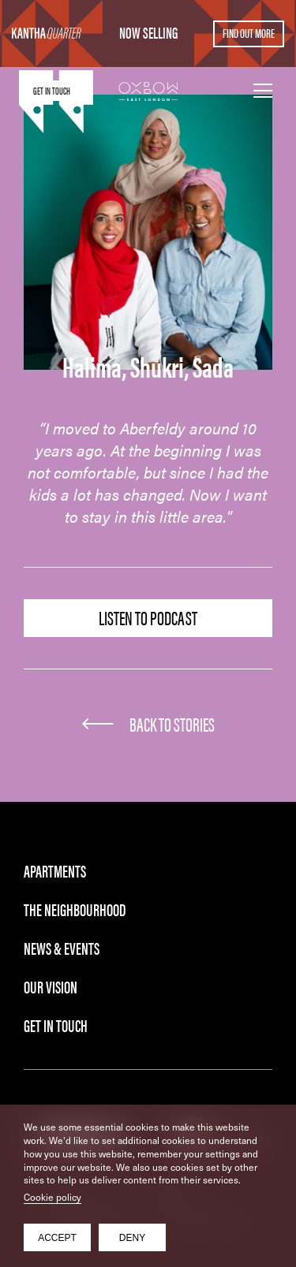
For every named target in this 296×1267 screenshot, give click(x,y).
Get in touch (51, 90)
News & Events (61, 947)
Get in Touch (56, 1024)
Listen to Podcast (148, 617)
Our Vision (50, 986)
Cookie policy (52, 1197)
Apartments (55, 870)
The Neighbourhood (75, 908)
